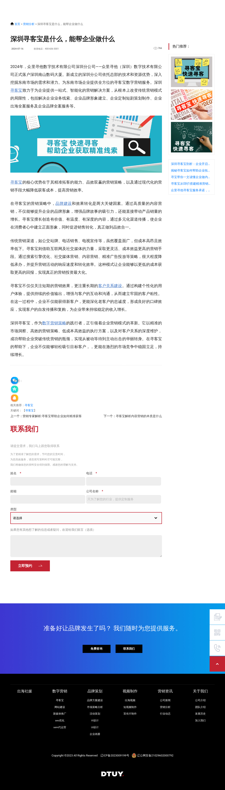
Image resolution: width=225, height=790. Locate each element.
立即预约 (25, 566)
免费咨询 (96, 649)
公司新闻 (165, 700)
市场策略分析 (95, 707)
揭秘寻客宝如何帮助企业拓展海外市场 (191, 170)
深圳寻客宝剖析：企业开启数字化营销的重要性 (191, 164)
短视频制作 (130, 707)
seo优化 (60, 720)
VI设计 (95, 720)
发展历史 (200, 713)
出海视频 (130, 700)
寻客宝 (29, 405)
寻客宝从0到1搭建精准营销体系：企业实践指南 (191, 183)
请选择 (17, 518)
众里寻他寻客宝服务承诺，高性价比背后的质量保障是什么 (191, 190)
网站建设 (59, 707)
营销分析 (28, 24)
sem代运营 (59, 727)
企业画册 (95, 734)
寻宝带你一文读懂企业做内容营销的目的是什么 (191, 177)
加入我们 (200, 720)
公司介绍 (200, 700)
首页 (17, 24)
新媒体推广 (59, 713)
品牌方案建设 (95, 700)
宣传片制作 (130, 713)
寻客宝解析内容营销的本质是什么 (139, 416)
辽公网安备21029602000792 (155, 755)
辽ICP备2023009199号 (114, 755)
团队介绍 (200, 707)
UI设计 (95, 727)
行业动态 (165, 713)
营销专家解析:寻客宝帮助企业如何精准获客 (52, 416)
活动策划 (95, 713)
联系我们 (129, 648)
